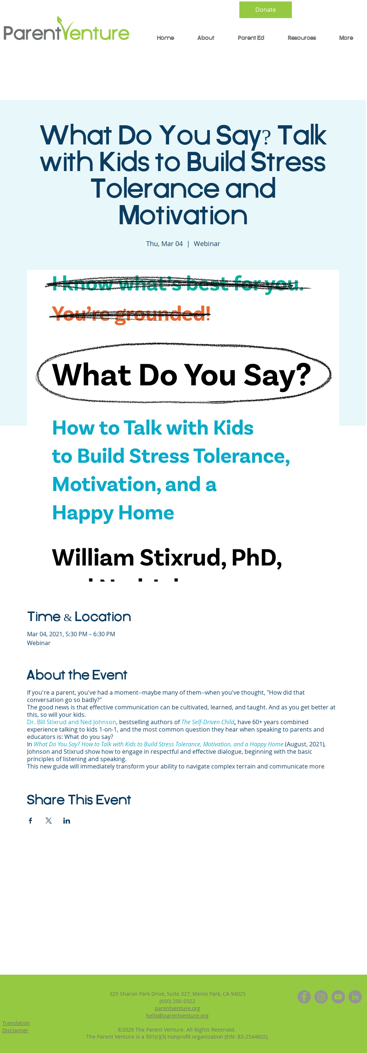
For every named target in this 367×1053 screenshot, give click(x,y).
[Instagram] (321, 996)
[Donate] (265, 9)
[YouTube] (338, 996)
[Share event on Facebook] (30, 821)
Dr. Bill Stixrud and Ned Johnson (71, 722)
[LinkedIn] (355, 996)
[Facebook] (304, 996)
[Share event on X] (48, 821)
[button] (247, 38)
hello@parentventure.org (177, 1015)
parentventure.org (177, 1008)
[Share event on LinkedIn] (66, 821)
